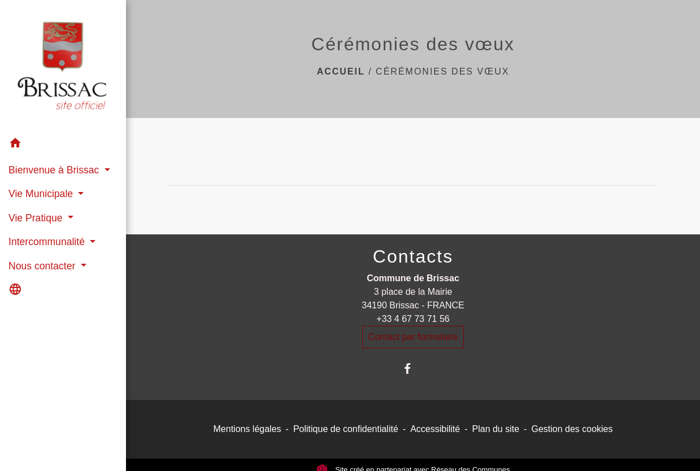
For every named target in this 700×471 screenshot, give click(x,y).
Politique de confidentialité (345, 429)
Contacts (413, 256)
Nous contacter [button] (43, 266)
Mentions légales (247, 429)
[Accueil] (63, 66)
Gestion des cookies (571, 429)
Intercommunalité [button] (48, 241)
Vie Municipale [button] (42, 193)
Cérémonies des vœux (442, 71)
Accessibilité (435, 429)
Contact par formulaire (413, 337)
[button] (63, 145)
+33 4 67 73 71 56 (412, 319)
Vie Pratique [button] (36, 218)
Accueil (341, 71)
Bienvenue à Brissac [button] (55, 170)
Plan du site (496, 429)
